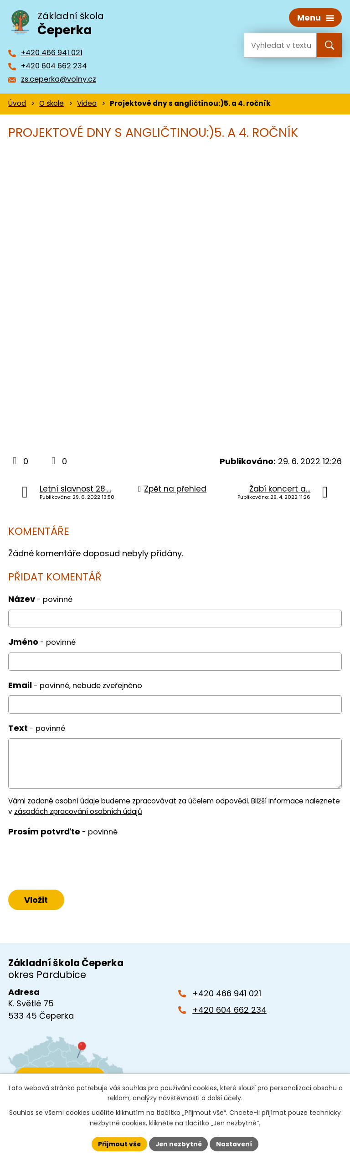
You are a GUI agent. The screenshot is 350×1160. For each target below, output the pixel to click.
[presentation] (75, 861)
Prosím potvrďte (63, 830)
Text (36, 727)
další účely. (224, 1098)
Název (40, 598)
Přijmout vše (118, 1143)
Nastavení (235, 1143)
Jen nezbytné (178, 1143)
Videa (87, 103)
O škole (51, 103)
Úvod (17, 103)
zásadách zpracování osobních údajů (78, 810)
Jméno (42, 641)
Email (75, 684)
